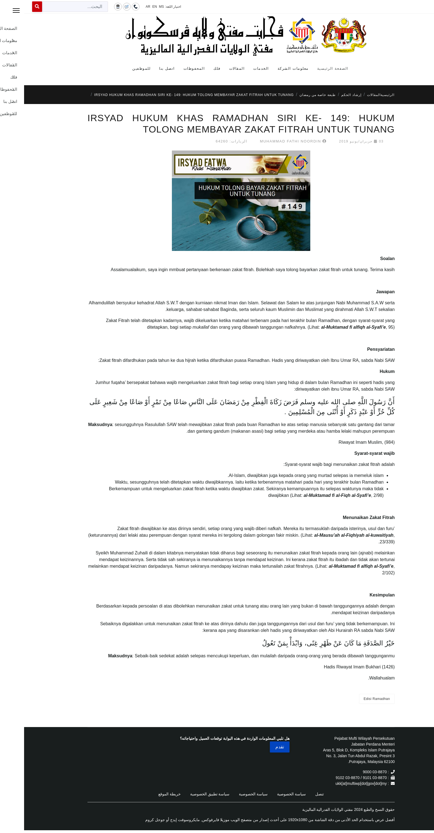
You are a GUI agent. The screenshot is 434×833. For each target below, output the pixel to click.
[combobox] (51, 6)
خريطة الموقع (145, 794)
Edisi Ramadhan (353, 699)
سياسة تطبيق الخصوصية (186, 794)
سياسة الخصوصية (267, 794)
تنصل (295, 794)
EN (130, 7)
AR (124, 7)
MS (137, 7)
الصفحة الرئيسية (308, 68)
